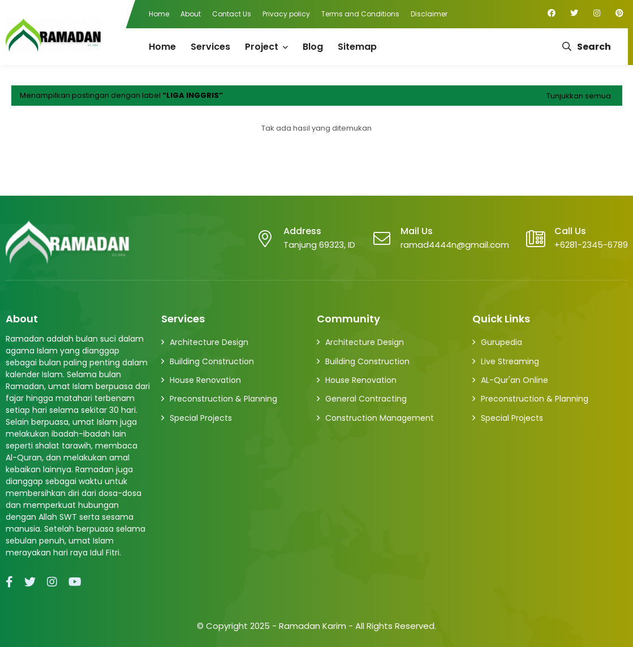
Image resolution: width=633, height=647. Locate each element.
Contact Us (231, 14)
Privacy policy (286, 14)
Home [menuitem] (162, 46)
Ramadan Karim (312, 626)
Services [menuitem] (210, 46)
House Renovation (205, 380)
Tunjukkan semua (578, 95)
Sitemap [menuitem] (357, 46)
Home (159, 14)
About (190, 14)
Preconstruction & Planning (223, 398)
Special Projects (201, 418)
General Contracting (366, 398)
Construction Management (379, 418)
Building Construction (212, 361)
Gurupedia (501, 342)
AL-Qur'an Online (514, 380)
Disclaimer (429, 14)
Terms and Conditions (360, 14)
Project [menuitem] (261, 46)
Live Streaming (510, 361)
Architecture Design (209, 342)
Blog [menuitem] (313, 46)
